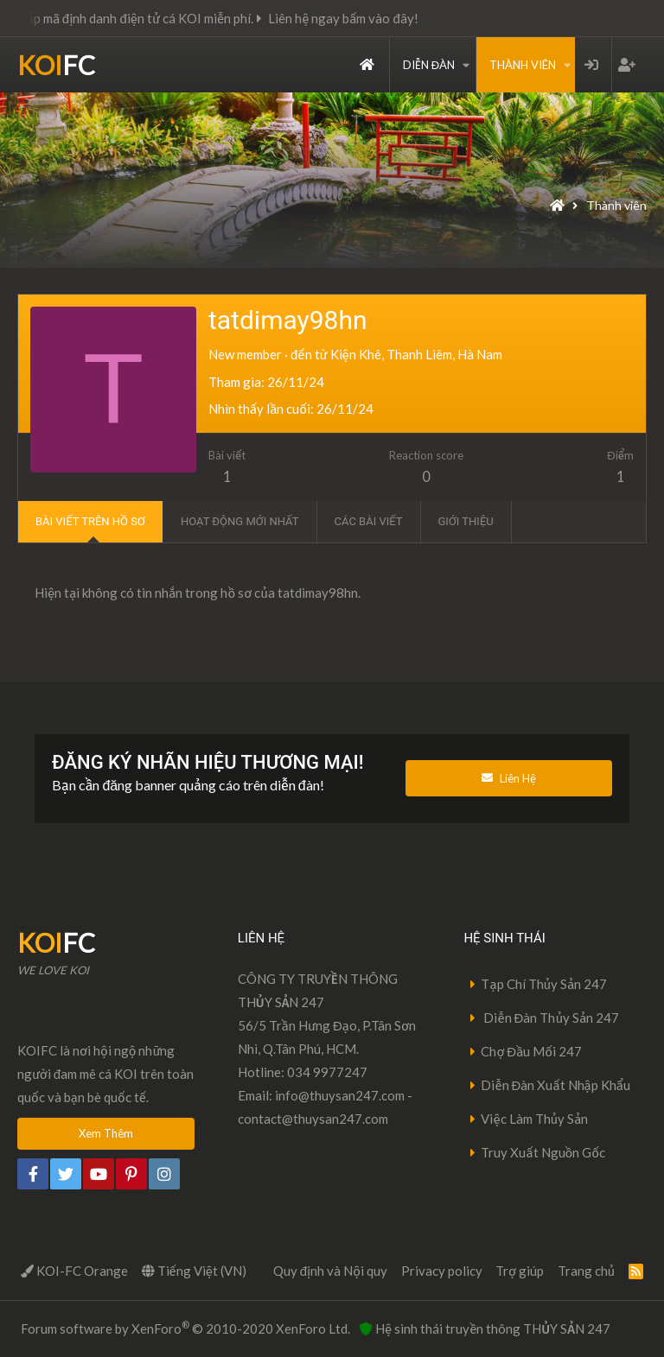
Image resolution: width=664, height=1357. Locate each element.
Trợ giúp (519, 1270)
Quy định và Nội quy (330, 1270)
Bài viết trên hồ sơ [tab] (90, 521)
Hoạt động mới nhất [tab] (240, 521)
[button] (466, 64)
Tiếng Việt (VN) (194, 1270)
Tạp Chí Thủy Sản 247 (544, 984)
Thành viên (522, 65)
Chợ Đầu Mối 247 (531, 1051)
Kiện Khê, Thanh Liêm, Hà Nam (416, 354)
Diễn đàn (429, 65)
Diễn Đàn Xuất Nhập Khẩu (555, 1085)
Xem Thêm (106, 1133)
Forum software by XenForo (185, 1327)
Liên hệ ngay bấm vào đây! (358, 18)
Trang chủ (367, 64)
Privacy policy (441, 1270)
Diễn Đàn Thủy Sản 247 (550, 1017)
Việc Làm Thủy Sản (534, 1118)
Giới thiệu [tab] (466, 521)
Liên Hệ (509, 778)
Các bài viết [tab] (369, 521)
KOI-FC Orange (74, 1270)
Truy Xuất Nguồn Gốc (543, 1152)
